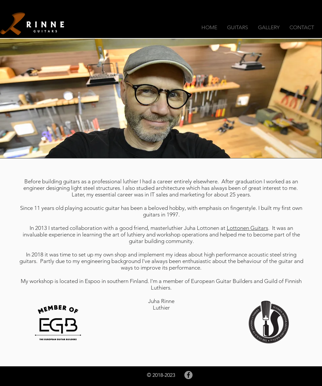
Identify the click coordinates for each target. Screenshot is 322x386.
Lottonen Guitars (247, 228)
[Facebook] (188, 375)
